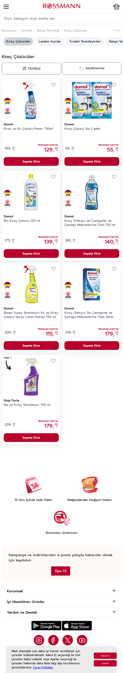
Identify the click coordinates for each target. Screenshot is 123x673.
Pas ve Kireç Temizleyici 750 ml (27, 405)
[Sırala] (92, 68)
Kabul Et (105, 655)
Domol (8, 124)
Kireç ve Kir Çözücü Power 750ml (28, 129)
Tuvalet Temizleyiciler (85, 41)
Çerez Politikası (43, 667)
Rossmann (9, 31)
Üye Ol (60, 571)
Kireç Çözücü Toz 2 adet (82, 129)
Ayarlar (105, 663)
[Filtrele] (31, 68)
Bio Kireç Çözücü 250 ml (22, 221)
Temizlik (26, 31)
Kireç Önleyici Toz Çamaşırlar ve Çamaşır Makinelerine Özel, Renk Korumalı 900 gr (88, 315)
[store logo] (61, 5)
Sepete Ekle (31, 161)
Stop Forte (11, 400)
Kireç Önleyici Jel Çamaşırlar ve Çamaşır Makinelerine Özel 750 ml (89, 223)
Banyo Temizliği (48, 31)
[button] (116, 6)
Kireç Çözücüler (18, 41)
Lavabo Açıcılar (50, 41)
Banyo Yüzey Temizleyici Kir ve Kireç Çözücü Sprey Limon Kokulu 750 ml (31, 315)
